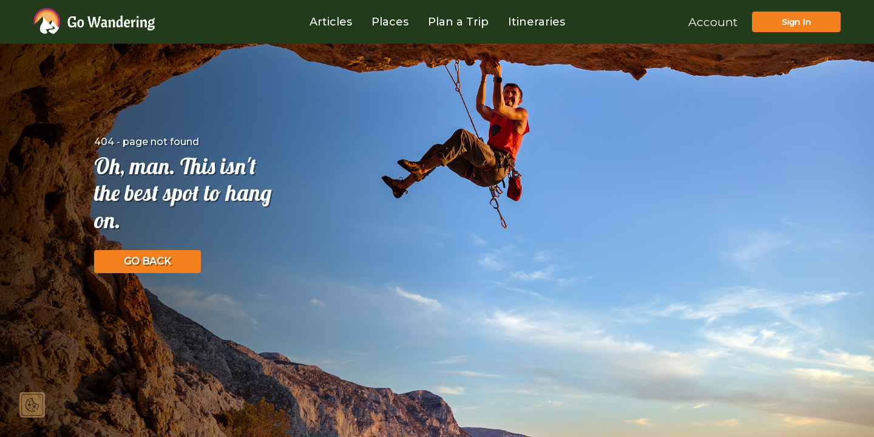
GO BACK (147, 261)
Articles (331, 22)
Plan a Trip (458, 22)
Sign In (796, 22)
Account (712, 22)
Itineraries (536, 22)
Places (389, 22)
